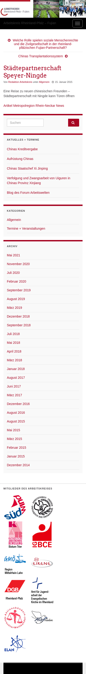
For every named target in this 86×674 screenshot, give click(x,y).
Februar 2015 (16, 447)
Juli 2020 (13, 273)
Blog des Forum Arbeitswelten (28, 192)
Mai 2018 (13, 342)
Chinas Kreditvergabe (22, 149)
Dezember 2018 (18, 316)
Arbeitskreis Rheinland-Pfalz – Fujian (29, 23)
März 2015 (14, 439)
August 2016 (16, 412)
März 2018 (14, 360)
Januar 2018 (16, 369)
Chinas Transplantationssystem (40, 56)
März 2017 (14, 395)
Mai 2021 (13, 255)
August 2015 (16, 421)
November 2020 (18, 264)
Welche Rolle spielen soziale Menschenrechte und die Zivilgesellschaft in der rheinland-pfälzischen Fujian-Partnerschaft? (45, 43)
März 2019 (14, 308)
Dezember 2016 (18, 404)
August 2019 (16, 299)
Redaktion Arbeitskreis (20, 82)
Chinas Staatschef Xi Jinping (27, 168)
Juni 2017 (14, 386)
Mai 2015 (13, 430)
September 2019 (19, 290)
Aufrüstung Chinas (20, 159)
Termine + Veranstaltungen (26, 228)
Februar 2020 (16, 281)
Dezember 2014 (18, 465)
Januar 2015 (16, 456)
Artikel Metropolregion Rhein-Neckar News (33, 105)
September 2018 (19, 325)
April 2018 (14, 351)
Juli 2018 (13, 334)
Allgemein (44, 82)
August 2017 (16, 377)
